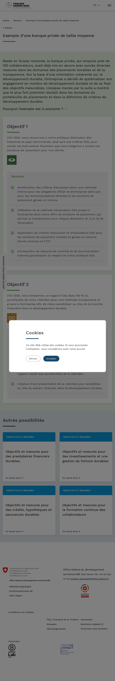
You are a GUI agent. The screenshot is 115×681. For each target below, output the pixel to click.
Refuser (33, 358)
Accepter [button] (51, 358)
